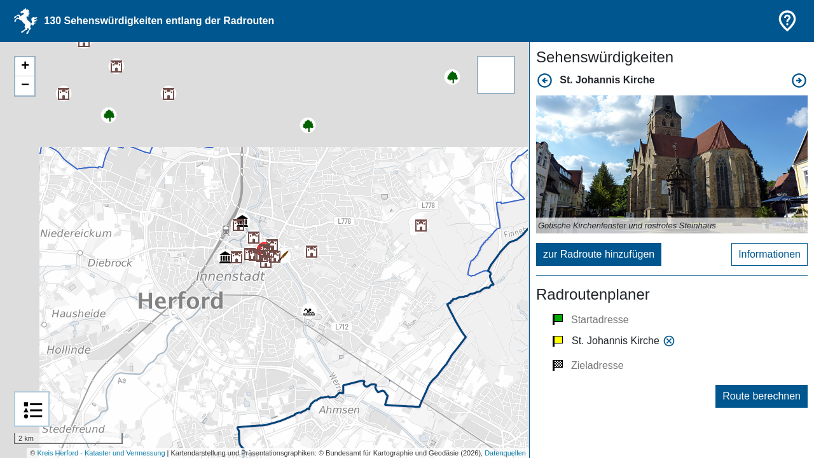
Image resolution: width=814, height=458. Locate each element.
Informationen (769, 254)
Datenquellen (505, 453)
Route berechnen (761, 396)
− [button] (25, 85)
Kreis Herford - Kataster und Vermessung (101, 453)
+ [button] (25, 66)
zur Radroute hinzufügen (598, 254)
